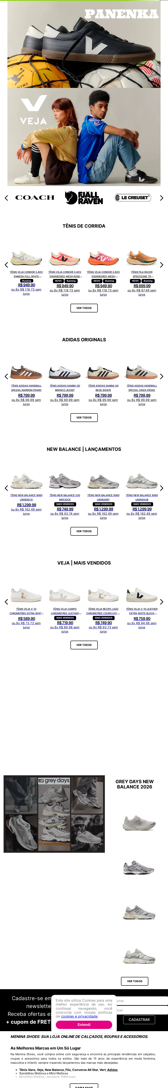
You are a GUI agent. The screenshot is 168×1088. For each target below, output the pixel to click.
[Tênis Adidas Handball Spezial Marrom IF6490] (26, 376)
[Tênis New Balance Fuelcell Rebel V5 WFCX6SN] (139, 815)
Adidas (112, 1070)
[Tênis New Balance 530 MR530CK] (65, 488)
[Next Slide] (161, 198)
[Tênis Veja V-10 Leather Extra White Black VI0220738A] (141, 602)
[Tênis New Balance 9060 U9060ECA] (26, 488)
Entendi (84, 1025)
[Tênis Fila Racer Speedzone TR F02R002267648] (141, 265)
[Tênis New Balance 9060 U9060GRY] (103, 488)
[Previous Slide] (6, 198)
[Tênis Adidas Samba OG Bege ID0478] (103, 376)
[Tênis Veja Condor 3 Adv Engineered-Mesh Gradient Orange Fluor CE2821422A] (103, 265)
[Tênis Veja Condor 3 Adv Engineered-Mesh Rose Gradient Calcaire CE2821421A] (65, 265)
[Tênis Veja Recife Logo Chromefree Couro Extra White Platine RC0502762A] (103, 602)
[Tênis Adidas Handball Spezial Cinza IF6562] (141, 376)
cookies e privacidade (79, 1016)
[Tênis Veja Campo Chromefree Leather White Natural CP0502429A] (65, 602)
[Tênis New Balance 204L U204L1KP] (139, 859)
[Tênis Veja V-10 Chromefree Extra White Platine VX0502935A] (26, 602)
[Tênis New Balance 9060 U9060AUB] (141, 488)
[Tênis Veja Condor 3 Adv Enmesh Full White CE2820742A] (26, 265)
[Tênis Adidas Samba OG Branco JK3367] (65, 376)
